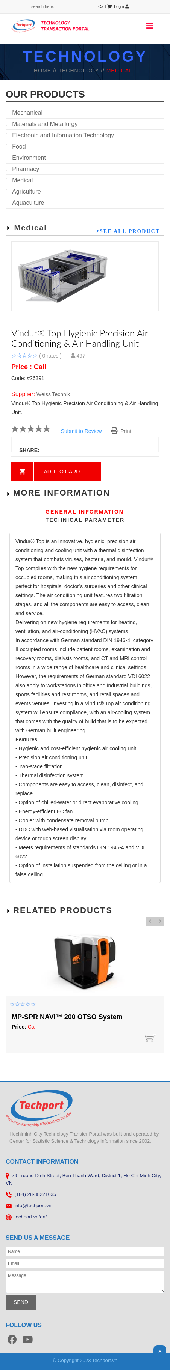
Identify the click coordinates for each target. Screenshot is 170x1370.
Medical (22, 180)
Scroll (159, 1351)
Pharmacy (25, 169)
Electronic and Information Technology (63, 135)
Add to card (62, 472)
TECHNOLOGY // (82, 71)
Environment (29, 158)
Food (19, 146)
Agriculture (26, 191)
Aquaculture (28, 203)
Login (121, 6)
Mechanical (27, 113)
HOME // (46, 71)
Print (121, 431)
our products (45, 94)
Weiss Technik (53, 394)
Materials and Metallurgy (44, 124)
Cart (105, 6)
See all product (130, 231)
